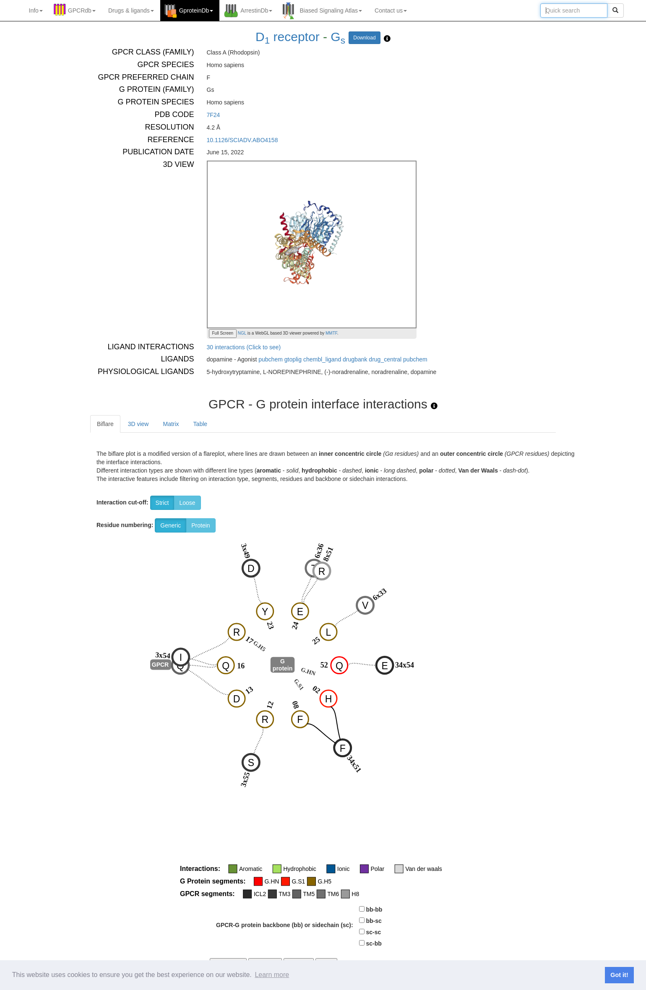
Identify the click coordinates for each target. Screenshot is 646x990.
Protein (200, 525)
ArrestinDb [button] (256, 10)
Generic (170, 525)
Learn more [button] (272, 974)
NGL (241, 333)
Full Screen (223, 333)
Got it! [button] (619, 975)
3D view (138, 424)
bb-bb (374, 909)
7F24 (213, 115)
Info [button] (36, 10)
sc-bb (373, 943)
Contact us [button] (391, 10)
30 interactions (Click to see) (244, 347)
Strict (162, 502)
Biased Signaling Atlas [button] (331, 10)
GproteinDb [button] (196, 10)
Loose (187, 502)
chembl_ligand (322, 359)
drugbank (355, 359)
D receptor (287, 37)
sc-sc (373, 932)
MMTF (331, 333)
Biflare (105, 424)
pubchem (270, 359)
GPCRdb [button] (82, 10)
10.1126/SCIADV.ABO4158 (242, 140)
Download (364, 38)
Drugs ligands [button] (131, 10)
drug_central (385, 359)
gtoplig (293, 359)
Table (200, 424)
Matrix (171, 424)
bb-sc (373, 920)
